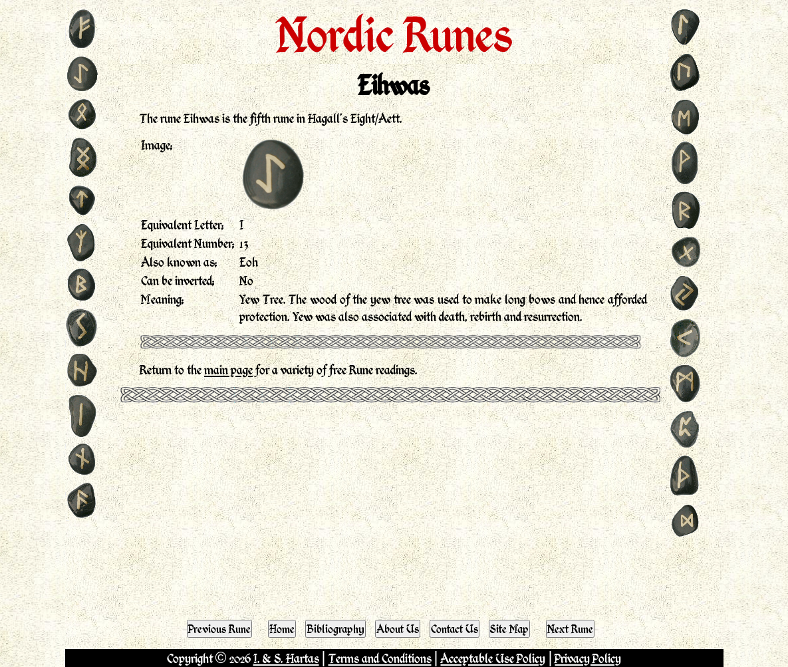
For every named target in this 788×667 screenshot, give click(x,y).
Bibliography (335, 628)
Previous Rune (219, 628)
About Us (397, 628)
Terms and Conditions (380, 658)
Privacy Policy (588, 658)
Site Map (509, 628)
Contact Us (454, 628)
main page (228, 369)
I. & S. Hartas (286, 658)
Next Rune (570, 628)
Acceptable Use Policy (492, 658)
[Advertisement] (394, 508)
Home (282, 628)
